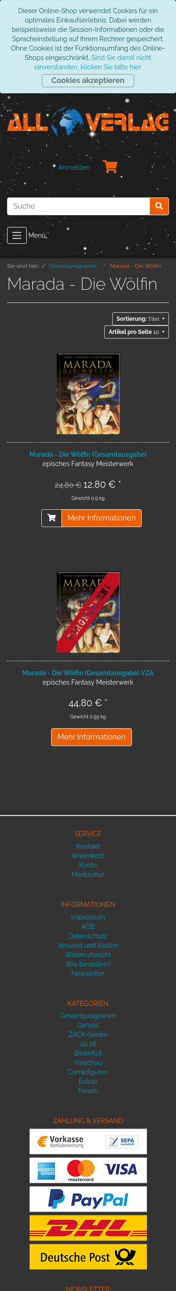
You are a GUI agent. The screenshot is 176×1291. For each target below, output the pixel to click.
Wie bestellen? (87, 964)
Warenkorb (88, 856)
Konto (88, 865)
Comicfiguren (88, 1072)
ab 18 (88, 1044)
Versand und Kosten (88, 945)
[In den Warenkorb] (51, 518)
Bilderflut (88, 1053)
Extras (88, 1081)
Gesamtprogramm (88, 1015)
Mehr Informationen (102, 517)
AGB (87, 926)
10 (134, 332)
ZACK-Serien (88, 1034)
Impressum (88, 917)
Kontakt (88, 846)
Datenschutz (88, 936)
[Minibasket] (110, 167)
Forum (88, 1091)
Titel (138, 319)
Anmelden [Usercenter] (74, 167)
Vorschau (88, 1062)
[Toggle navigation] (17, 235)
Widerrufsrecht (88, 955)
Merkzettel (88, 874)
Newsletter (88, 973)
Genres (88, 1025)
